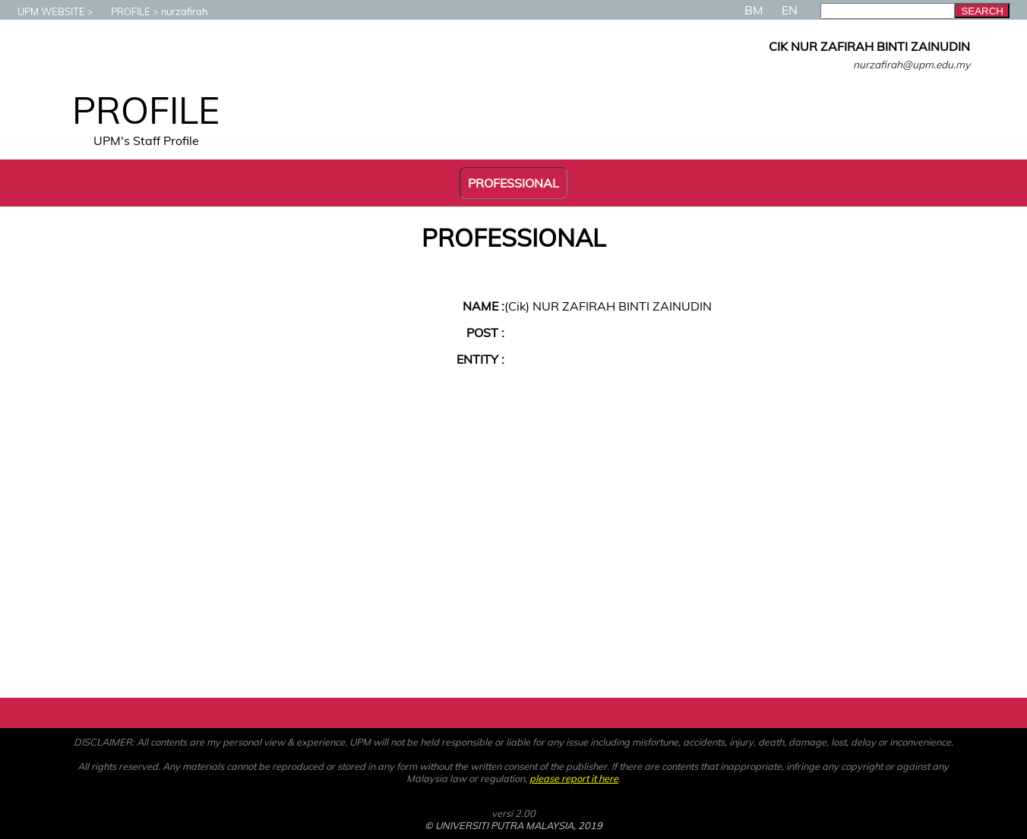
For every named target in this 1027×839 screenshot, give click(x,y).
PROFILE (123, 11)
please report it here (573, 778)
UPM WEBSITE (43, 11)
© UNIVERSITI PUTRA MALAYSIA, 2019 (513, 825)
